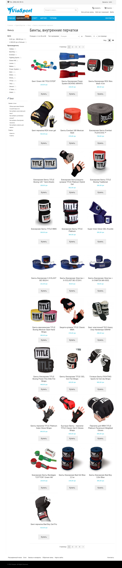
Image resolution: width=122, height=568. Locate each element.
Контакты (110, 557)
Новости (12, 133)
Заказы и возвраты (34, 557)
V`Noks (12, 89)
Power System (15, 69)
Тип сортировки (53, 36)
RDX (12, 72)
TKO (12, 83)
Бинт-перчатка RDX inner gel (44, 130)
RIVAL (12, 78)
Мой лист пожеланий (102, 12)
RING (12, 75)
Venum (12, 86)
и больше (18, 42)
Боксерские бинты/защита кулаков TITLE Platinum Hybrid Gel (72, 182)
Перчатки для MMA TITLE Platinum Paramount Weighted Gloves (100, 428)
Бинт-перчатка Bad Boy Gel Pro (44, 524)
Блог (25, 557)
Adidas (12, 49)
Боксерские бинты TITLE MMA (44, 229)
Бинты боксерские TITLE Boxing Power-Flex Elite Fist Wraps (44, 379)
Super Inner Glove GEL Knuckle (100, 229)
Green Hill (13, 60)
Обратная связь (48, 557)
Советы (12, 135)
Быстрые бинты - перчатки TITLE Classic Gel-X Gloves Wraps (72, 428)
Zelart (12, 92)
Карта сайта (59, 557)
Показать (88, 36)
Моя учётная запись (87, 12)
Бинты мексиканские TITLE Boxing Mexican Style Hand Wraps (43, 329)
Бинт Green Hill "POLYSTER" (44, 81)
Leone (12, 63)
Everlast (13, 55)
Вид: (105, 40)
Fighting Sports (15, 57)
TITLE (12, 81)
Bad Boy (13, 52)
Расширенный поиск (15, 557)
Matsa (12, 66)
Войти (112, 12)
